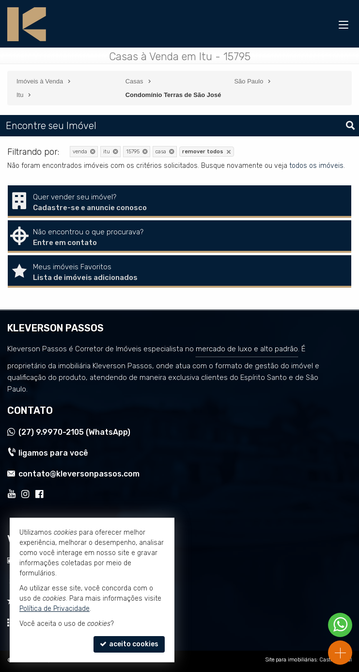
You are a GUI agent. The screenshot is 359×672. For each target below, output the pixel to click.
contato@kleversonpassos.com (79, 473)
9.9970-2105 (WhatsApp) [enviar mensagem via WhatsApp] (74, 432)
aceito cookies (129, 644)
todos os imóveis (316, 166)
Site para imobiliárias (290, 659)
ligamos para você (53, 453)
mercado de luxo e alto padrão (247, 348)
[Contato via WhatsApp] (340, 625)
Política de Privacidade (54, 609)
